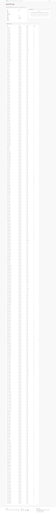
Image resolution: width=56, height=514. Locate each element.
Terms (37, 511)
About (13, 0)
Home (10, 0)
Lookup (16, 0)
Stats (18, 0)
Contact (21, 0)
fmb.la (7, 0)
